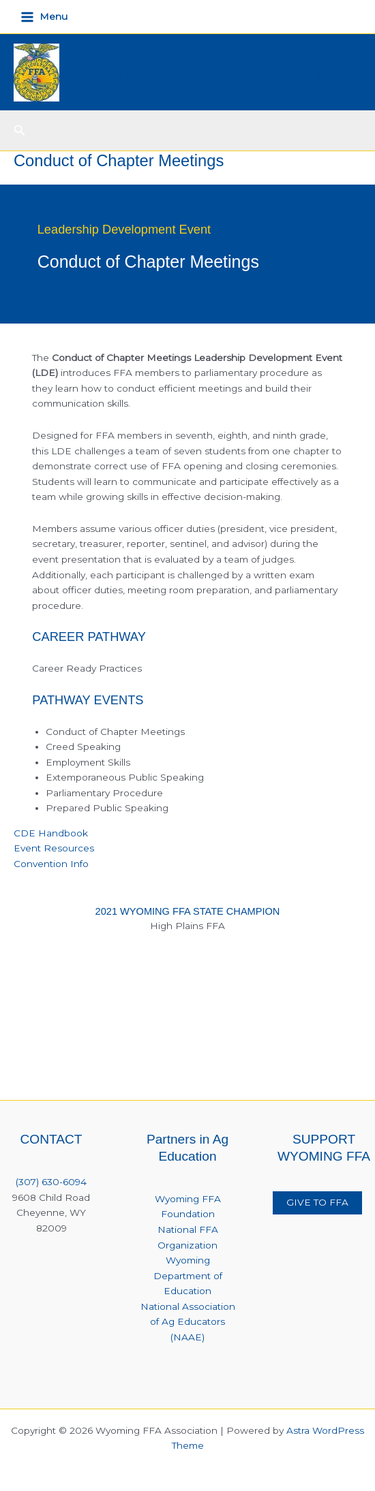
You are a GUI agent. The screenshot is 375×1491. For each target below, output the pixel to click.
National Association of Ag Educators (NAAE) (187, 1322)
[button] (20, 131)
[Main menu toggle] (44, 17)
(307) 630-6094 (51, 1181)
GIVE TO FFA (317, 1202)
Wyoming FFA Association (194, 72)
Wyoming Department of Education (187, 1275)
